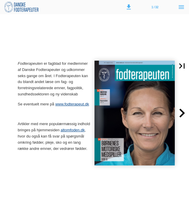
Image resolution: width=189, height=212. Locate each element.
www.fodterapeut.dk (72, 104)
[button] (129, 7)
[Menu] (181, 7)
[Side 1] (155, 7)
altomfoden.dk (73, 130)
